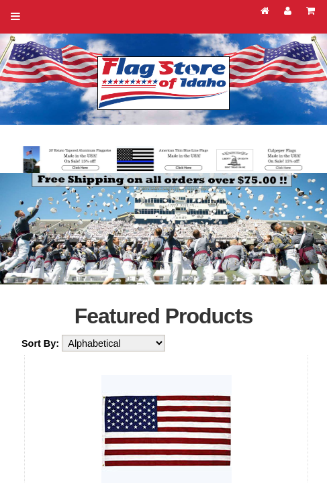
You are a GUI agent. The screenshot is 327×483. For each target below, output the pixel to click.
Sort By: (41, 343)
